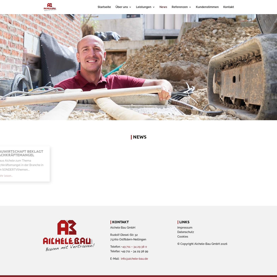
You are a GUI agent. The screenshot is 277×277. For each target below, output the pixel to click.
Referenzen (180, 7)
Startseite (104, 7)
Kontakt (228, 7)
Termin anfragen (184, 86)
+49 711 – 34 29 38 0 (134, 246)
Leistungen (143, 7)
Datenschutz (185, 232)
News (163, 7)
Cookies (182, 236)
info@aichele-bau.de (134, 258)
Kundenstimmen (207, 7)
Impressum (184, 227)
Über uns (122, 7)
